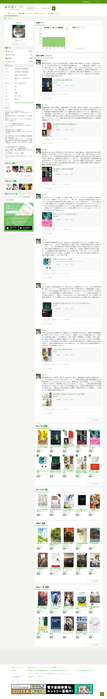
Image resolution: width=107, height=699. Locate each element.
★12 (54, 319)
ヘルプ (29, 673)
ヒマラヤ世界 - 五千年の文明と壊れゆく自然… (81, 511)
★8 (54, 273)
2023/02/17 (66, 409)
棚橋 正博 (78, 546)
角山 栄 (51, 635)
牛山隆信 (52, 546)
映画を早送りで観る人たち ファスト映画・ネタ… (94, 472)
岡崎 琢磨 (65, 571)
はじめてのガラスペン (94, 632)
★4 (54, 94)
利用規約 (54, 667)
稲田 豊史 (91, 474)
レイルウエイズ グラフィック (82, 635)
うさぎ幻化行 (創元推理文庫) (62, 80)
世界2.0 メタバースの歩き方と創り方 (65, 214)
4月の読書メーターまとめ (18, 44)
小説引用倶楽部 (9, 200)
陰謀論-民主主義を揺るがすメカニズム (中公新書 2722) (71, 303)
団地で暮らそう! (41, 543)
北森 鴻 (55, 82)
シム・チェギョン (93, 546)
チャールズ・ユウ (54, 571)
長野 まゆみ (39, 546)
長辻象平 (91, 610)
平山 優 (55, 126)
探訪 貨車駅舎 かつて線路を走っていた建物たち (81, 633)
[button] (53, 8)
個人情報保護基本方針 (42, 670)
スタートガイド (45, 667)
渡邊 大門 (55, 396)
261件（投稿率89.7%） (21, 83)
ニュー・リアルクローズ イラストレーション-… (68, 633)
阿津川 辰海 (66, 546)
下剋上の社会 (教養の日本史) (62, 349)
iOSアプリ (41, 676)
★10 (54, 184)
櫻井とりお (91, 512)
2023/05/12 (67, 229)
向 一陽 (77, 512)
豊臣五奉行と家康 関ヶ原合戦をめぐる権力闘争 (69, 394)
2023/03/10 (66, 364)
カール (44, 61)
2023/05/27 (66, 139)
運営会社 (30, 670)
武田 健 (90, 635)
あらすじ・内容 (69, 85)
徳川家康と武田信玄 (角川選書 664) (65, 124)
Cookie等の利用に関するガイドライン (61, 670)
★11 (54, 229)
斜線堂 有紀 (39, 610)
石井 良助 (52, 512)
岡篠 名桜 (78, 571)
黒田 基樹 (55, 171)
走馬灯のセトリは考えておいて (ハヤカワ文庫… (68, 608)
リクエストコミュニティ (65, 673)
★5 (54, 364)
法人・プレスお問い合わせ (48, 673)
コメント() (58, 94)
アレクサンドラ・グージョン (82, 610)
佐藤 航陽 (55, 216)
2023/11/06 (66, 94)
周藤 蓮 (51, 610)
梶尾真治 (91, 571)
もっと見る (79, 48)
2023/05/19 (67, 184)
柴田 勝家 (65, 610)
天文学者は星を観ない (94, 543)
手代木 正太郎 (66, 512)
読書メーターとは (32, 667)
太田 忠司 (39, 571)
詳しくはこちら (12, 212)
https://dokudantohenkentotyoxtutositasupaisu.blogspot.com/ (30, 102)
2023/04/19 (66, 273)
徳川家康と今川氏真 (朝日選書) (63, 169)
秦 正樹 (55, 305)
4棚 (15, 86)
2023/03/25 (67, 319)
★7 (54, 139)
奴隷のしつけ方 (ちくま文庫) (62, 259)
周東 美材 (39, 635)
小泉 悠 (38, 449)
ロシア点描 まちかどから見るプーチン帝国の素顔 (42, 447)
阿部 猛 (55, 351)
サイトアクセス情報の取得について (83, 670)
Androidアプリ (31, 676)
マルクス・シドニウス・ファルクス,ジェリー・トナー (67, 261)
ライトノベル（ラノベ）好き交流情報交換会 (18, 197)
